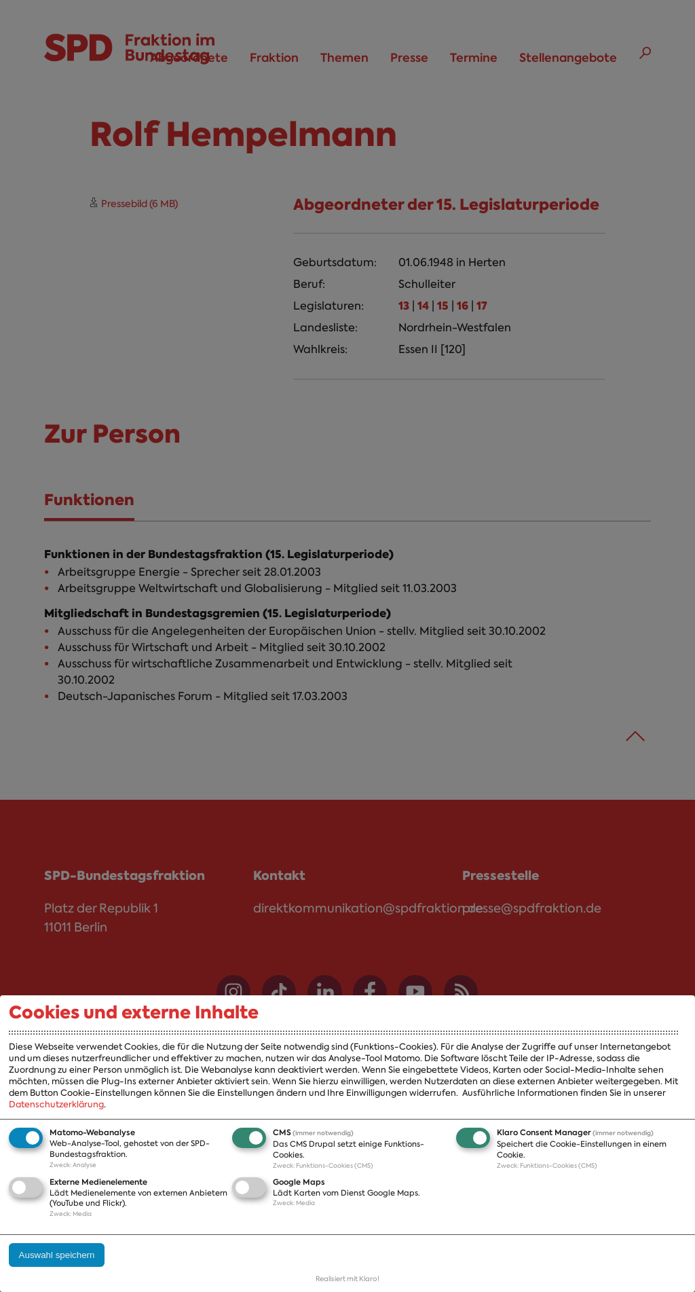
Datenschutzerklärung (56, 1104)
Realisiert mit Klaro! (347, 1278)
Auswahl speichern (57, 1255)
